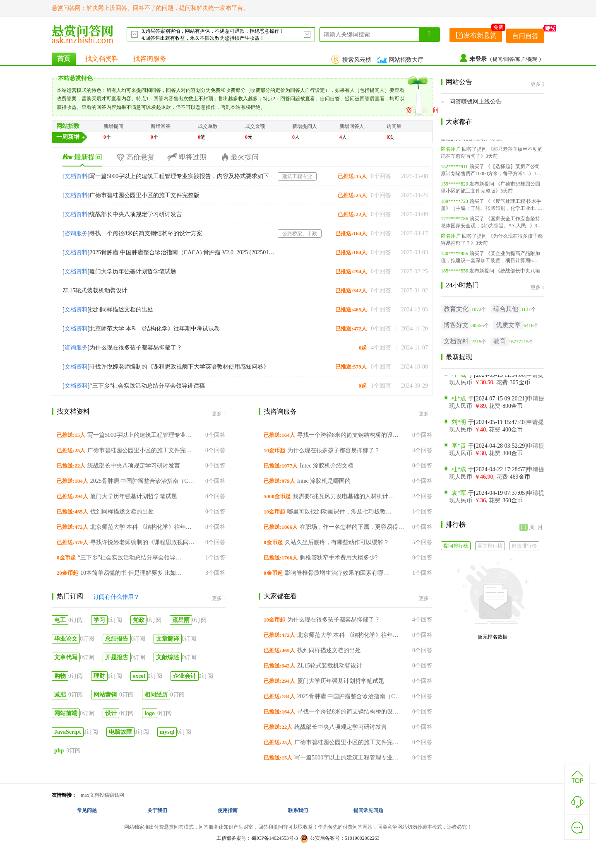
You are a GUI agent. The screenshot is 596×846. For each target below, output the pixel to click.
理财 (99, 676)
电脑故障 (120, 732)
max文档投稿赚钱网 (102, 795)
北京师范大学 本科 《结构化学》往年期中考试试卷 (154, 328)
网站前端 (65, 713)
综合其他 (505, 309)
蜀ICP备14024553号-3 (274, 838)
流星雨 (181, 620)
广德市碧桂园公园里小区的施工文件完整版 (144, 195)
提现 (532, 59)
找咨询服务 (149, 58)
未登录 (478, 59)
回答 (509, 59)
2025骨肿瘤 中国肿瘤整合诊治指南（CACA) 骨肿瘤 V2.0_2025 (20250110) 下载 (182, 252)
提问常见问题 (368, 810)
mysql (167, 732)
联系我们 (298, 810)
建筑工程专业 (297, 176)
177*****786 (454, 221)
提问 (497, 59)
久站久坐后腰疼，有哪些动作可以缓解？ (337, 542)
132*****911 (454, 169)
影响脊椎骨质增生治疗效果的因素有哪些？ (337, 573)
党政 (138, 620)
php (59, 750)
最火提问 (239, 157)
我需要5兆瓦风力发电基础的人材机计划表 (345, 496)
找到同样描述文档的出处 (121, 309)
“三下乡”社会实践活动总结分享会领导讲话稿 (146, 386)
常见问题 (87, 810)
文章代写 (65, 657)
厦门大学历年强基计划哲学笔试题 (132, 271)
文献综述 (167, 657)
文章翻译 (167, 639)
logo (149, 713)
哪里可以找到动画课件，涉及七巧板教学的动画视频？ (340, 512)
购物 (60, 676)
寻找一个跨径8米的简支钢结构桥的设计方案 (145, 233)
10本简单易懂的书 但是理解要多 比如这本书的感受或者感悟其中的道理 (133, 573)
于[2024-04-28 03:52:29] (489, 449)
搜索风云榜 (352, 60)
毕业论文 (65, 639)
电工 (60, 620)
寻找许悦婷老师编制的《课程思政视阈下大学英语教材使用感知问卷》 (179, 367)
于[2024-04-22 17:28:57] (489, 472)
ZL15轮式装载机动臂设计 (94, 290)
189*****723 (454, 204)
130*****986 (454, 256)
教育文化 (456, 309)
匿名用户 (451, 151)
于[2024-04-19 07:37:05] (489, 496)
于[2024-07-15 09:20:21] (489, 401)
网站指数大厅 (401, 60)
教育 (499, 341)
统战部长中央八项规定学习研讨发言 (135, 214)
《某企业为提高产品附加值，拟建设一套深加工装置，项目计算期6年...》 (490, 263)
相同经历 (156, 695)
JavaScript (67, 732)
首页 (63, 58)
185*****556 (454, 273)
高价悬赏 (134, 157)
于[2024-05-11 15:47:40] (489, 425)
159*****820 (454, 186)
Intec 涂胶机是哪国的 (324, 481)
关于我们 (157, 810)
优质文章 (508, 325)
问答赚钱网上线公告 (475, 102)
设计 (111, 713)
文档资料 (76, 176)
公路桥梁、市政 (299, 233)
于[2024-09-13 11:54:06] (489, 378)
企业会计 (184, 676)
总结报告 (116, 639)
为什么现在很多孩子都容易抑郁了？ (135, 348)
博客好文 (456, 325)
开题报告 (116, 657)
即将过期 (187, 157)
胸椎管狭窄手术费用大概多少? (338, 557)
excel (139, 676)
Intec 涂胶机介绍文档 (326, 466)
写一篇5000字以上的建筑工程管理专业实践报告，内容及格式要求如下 (179, 176)
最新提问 (82, 157)
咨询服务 (76, 233)
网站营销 (105, 695)
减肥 (60, 695)
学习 (99, 620)
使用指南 (228, 810)
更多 (219, 414)
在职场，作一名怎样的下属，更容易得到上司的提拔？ (352, 527)
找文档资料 (101, 58)
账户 (521, 59)
